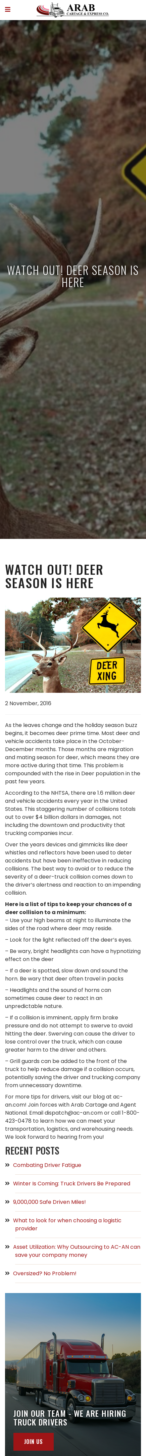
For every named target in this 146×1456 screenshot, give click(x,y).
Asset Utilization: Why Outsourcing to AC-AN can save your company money (77, 1251)
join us (33, 1442)
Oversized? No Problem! (46, 1273)
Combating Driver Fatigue (48, 1165)
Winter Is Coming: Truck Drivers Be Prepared (72, 1183)
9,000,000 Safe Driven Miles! (50, 1202)
